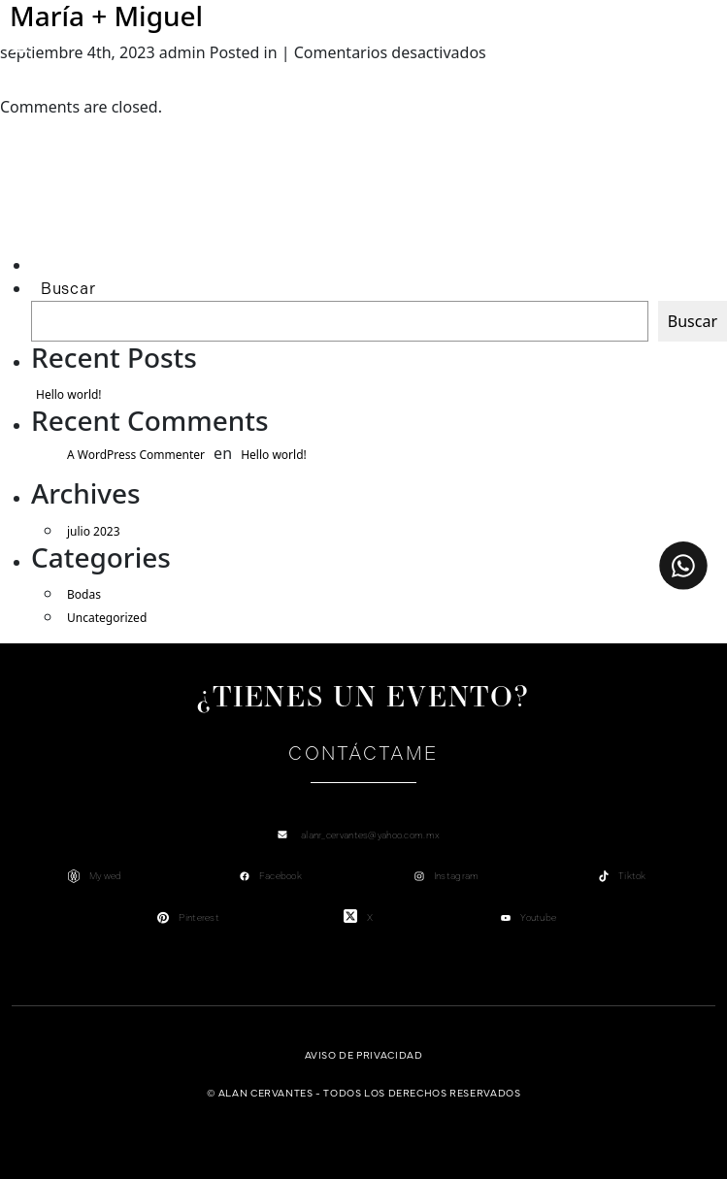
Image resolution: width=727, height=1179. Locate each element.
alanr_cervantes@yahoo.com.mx (370, 835)
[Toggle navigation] (20, 45)
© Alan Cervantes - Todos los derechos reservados (364, 1092)
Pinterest (199, 917)
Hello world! (69, 394)
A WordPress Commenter (136, 454)
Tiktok (632, 875)
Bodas (84, 594)
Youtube (538, 917)
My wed (105, 875)
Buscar (68, 288)
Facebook (280, 875)
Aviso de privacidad (364, 1054)
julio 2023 (93, 531)
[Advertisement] (122, 210)
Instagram (456, 875)
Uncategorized (107, 617)
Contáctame (363, 753)
